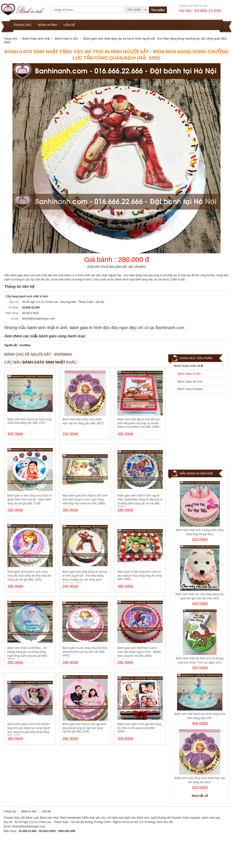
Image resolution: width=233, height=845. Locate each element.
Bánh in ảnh (28, 811)
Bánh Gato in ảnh (66, 38)
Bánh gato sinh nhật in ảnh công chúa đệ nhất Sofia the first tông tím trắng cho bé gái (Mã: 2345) (29, 575)
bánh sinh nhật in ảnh (47, 327)
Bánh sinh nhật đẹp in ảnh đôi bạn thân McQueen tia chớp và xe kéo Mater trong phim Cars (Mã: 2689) (138, 423)
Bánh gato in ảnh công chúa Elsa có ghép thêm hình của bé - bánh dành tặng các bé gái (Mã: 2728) (29, 499)
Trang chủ (10, 38)
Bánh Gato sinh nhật (36, 38)
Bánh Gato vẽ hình (190, 381)
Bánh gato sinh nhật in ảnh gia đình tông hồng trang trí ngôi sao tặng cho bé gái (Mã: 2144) (84, 727)
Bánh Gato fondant (190, 389)
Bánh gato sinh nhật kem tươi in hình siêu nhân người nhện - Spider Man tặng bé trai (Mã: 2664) (139, 651)
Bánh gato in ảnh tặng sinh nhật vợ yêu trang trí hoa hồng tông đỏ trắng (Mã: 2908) (139, 575)
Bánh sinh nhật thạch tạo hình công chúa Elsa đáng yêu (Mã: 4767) (29, 421)
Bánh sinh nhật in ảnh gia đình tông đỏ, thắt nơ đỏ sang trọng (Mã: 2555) (139, 727)
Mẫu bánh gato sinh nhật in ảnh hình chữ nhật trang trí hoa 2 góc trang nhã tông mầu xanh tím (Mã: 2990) (85, 499)
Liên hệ (46, 811)
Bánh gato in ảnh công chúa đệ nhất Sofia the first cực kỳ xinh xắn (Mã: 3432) (84, 651)
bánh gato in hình (86, 327)
